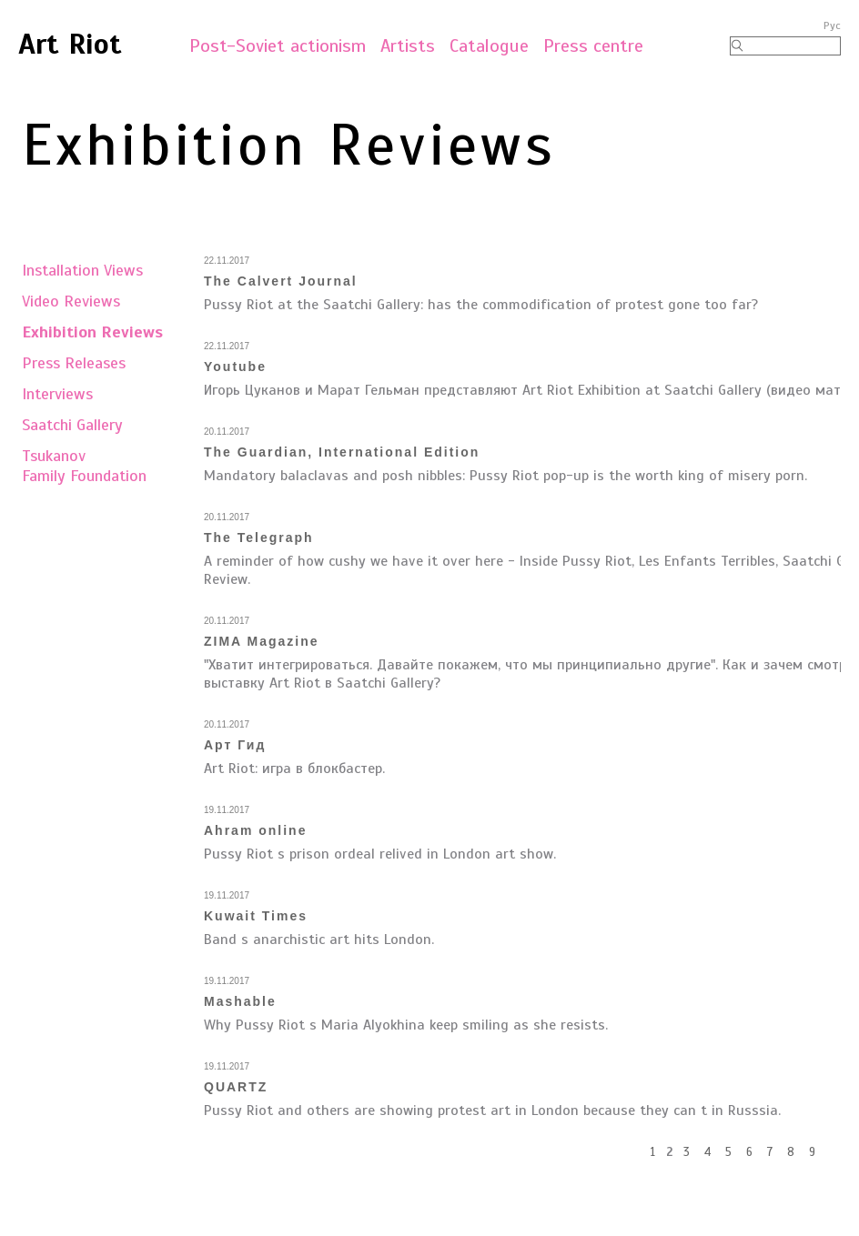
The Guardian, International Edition (342, 452)
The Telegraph (259, 537)
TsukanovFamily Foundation (84, 466)
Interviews (57, 394)
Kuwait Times (256, 916)
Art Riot (70, 43)
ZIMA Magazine (261, 641)
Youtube (235, 366)
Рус (832, 25)
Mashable (240, 1001)
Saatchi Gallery (72, 425)
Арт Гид (235, 745)
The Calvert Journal (281, 281)
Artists (407, 46)
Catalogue (489, 46)
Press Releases (74, 363)
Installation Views (82, 270)
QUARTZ (236, 1087)
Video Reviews (71, 301)
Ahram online (255, 830)
